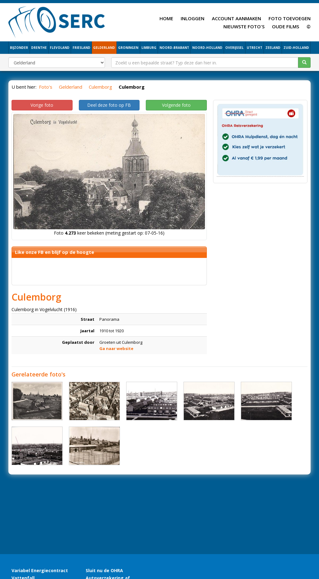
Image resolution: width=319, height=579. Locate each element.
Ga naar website (116, 348)
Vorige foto (42, 105)
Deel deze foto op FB (109, 105)
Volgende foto (176, 105)
